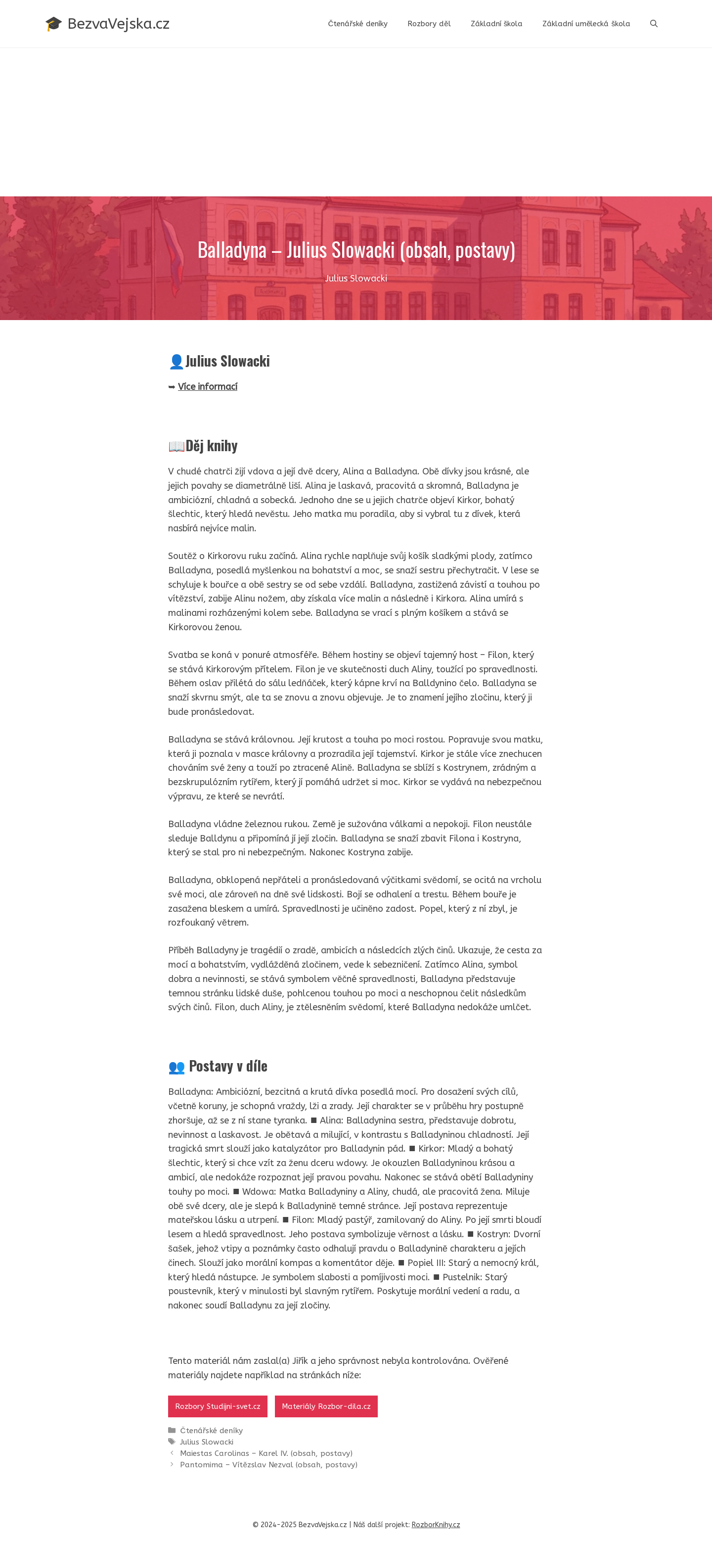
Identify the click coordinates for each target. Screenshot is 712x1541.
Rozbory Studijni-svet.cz (218, 1406)
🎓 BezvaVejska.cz (107, 24)
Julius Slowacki (206, 1442)
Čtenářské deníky (358, 23)
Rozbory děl (428, 23)
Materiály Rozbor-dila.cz (326, 1406)
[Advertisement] (356, 122)
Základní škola (497, 23)
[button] (654, 23)
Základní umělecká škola (586, 23)
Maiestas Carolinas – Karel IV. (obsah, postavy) (266, 1453)
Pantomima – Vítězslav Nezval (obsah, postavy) (268, 1464)
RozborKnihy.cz (436, 1525)
